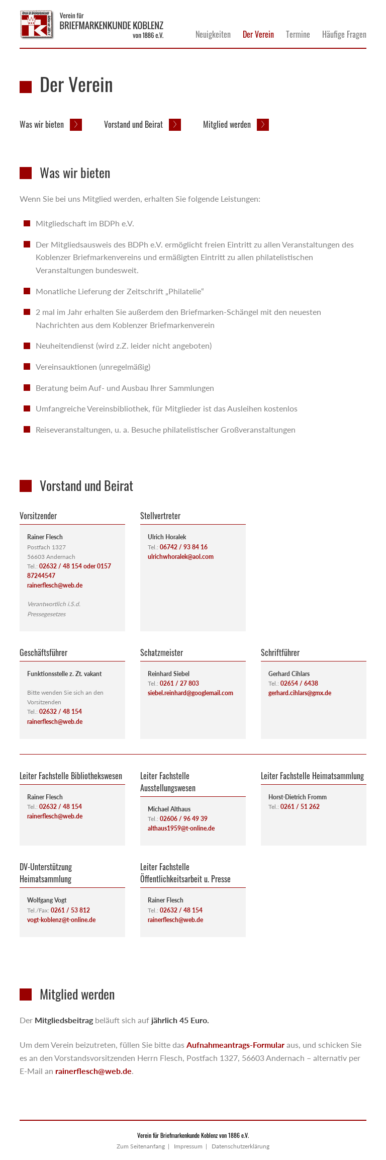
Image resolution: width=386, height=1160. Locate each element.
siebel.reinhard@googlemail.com (190, 693)
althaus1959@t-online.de (181, 828)
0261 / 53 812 (70, 910)
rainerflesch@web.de (54, 585)
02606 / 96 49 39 (184, 818)
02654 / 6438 (299, 683)
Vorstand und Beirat (134, 124)
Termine (298, 34)
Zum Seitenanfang (141, 1146)
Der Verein (258, 34)
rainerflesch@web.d (53, 721)
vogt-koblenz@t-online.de (61, 920)
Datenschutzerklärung (240, 1146)
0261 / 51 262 (300, 806)
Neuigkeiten (213, 34)
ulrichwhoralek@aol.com (181, 556)
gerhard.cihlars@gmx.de (299, 693)
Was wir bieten (43, 124)
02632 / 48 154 (60, 711)
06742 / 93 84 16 (184, 547)
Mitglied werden (228, 124)
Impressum (188, 1146)
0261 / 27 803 (179, 683)
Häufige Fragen (344, 34)
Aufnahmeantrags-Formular (235, 1044)
